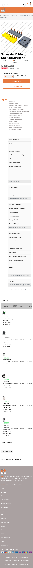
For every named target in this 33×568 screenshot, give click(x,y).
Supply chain (4, 545)
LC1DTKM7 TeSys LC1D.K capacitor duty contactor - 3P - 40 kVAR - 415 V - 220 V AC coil (7, 342)
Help (2, 488)
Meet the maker (5, 522)
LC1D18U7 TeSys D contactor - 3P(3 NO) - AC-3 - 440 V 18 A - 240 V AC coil (7, 364)
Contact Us (14, 557)
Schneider (6, 316)
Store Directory (25, 560)
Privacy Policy (7, 560)
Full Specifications (7, 451)
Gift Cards (4, 492)
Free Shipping (5, 499)
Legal (2, 541)
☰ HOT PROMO (7, 442)
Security (3, 530)
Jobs (2, 514)
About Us (7, 557)
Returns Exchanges (6, 503)
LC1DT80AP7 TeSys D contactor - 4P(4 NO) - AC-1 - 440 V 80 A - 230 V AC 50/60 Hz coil (7, 386)
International (4, 507)
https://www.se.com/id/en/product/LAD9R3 (19, 289)
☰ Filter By (5, 301)
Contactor (6, 15)
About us (3, 511)
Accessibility (16, 560)
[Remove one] (5, 76)
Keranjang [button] (16, 81)
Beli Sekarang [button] (16, 86)
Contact (3, 526)
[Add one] (12, 76)
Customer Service (23, 557)
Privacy (3, 533)
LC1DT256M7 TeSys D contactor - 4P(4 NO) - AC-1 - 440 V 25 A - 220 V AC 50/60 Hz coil (7, 407)
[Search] (16, 296)
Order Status (4, 496)
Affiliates (3, 518)
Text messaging (5, 537)
